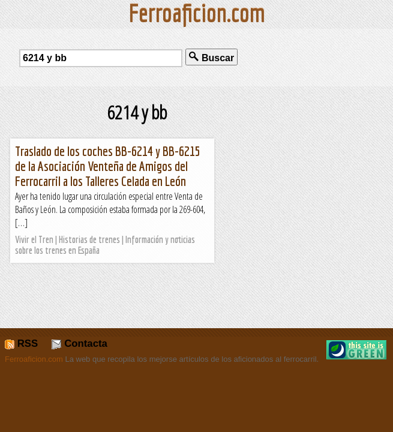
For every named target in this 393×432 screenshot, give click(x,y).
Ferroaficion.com (34, 359)
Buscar (211, 57)
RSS (21, 343)
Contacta (79, 343)
